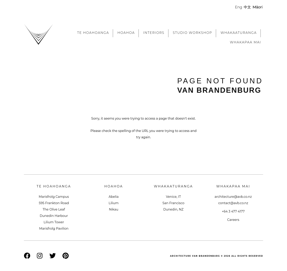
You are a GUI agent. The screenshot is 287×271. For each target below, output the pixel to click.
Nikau (113, 209)
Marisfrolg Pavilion (53, 228)
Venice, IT (173, 197)
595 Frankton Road (54, 203)
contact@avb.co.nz (233, 203)
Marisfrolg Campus (54, 197)
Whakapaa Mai (245, 42)
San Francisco (173, 203)
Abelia (114, 197)
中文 (247, 7)
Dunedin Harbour (54, 216)
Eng (238, 7)
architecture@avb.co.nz (233, 197)
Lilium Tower (54, 222)
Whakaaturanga (239, 33)
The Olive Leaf (54, 209)
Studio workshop (192, 33)
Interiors (153, 33)
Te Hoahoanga (93, 33)
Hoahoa (126, 33)
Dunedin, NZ (173, 209)
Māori (258, 7)
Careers (233, 220)
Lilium (114, 203)
